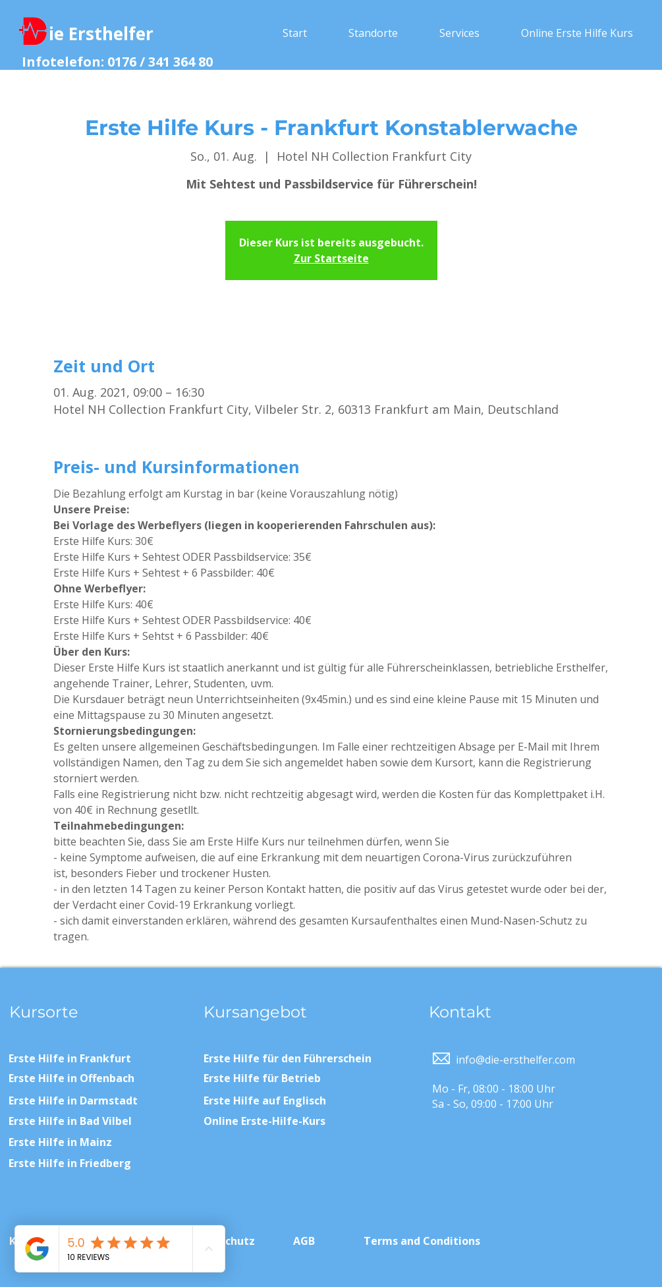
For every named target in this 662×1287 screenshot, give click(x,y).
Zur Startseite (331, 258)
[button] (373, 32)
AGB (304, 1241)
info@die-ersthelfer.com (515, 1059)
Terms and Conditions (422, 1241)
